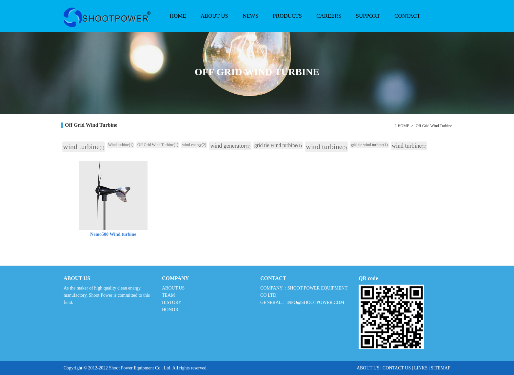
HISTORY (171, 302)
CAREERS (329, 16)
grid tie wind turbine (278, 145)
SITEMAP (440, 368)
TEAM (168, 295)
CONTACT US (397, 368)
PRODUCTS (286, 22)
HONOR (170, 309)
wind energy (194, 144)
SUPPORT (367, 22)
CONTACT (407, 16)
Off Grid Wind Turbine (434, 125)
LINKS (420, 368)
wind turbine (83, 146)
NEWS (249, 22)
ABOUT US (213, 22)
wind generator (230, 145)
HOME (178, 16)
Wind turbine (120, 144)
